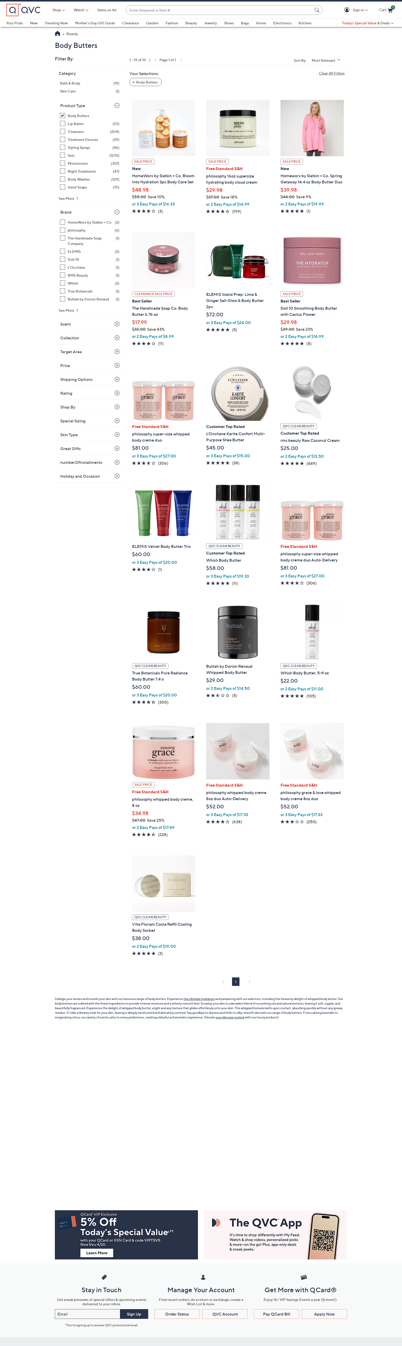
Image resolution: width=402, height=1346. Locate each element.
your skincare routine (230, 1017)
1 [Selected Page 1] (235, 981)
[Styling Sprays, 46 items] (89, 147)
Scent (65, 324)
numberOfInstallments (81, 462)
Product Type (72, 105)
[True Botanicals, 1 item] (89, 291)
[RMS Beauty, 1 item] (89, 275)
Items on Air (107, 10)
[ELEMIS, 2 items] (89, 251)
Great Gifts (70, 448)
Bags (245, 23)
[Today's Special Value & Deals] (367, 23)
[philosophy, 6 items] (89, 230)
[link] (154, 60)
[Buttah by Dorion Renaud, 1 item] (89, 299)
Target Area (71, 351)
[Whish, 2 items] (89, 283)
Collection (69, 337)
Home (261, 23)
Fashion (172, 23)
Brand (66, 212)
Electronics (282, 23)
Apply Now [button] (324, 1314)
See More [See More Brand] (67, 310)
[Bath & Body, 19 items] (89, 83)
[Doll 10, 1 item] (89, 259)
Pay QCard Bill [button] (276, 1314)
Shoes (229, 23)
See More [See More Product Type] (67, 198)
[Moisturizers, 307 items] (89, 163)
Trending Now (56, 23)
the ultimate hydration (199, 999)
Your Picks (14, 23)
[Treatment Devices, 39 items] (89, 139)
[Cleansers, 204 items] (89, 131)
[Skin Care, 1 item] (89, 91)
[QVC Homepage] (57, 34)
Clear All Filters (332, 73)
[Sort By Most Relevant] (328, 60)
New (34, 23)
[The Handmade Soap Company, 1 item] (89, 240)
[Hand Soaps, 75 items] (89, 187)
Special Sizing (72, 420)
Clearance (130, 23)
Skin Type (69, 434)
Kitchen (305, 23)
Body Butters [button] (147, 82)
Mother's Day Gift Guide (95, 23)
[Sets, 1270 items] (89, 155)
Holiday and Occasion (80, 476)
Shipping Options (76, 379)
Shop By (67, 407)
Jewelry (210, 23)
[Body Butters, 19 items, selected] (89, 115)
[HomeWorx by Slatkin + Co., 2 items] (89, 222)
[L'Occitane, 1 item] (89, 267)
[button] (347, 10)
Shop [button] (57, 10)
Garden (152, 23)
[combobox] (219, 10)
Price (65, 365)
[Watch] (79, 10)
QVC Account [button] (225, 1314)
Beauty (191, 23)
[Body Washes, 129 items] (89, 179)
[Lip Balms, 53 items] (89, 123)
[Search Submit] (318, 10)
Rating (66, 393)
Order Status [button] (177, 1314)
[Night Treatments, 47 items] (89, 171)
